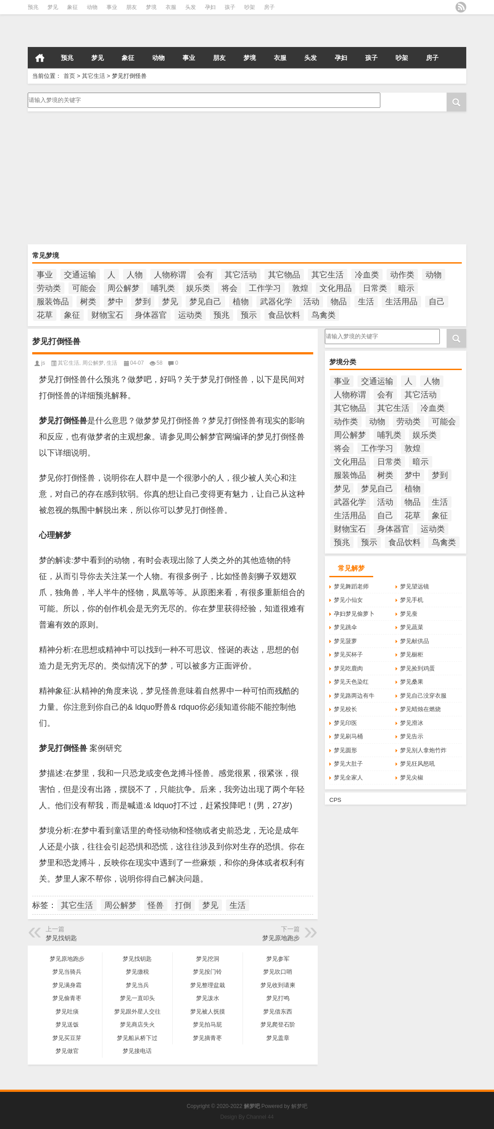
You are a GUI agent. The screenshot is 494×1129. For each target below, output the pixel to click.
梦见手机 (411, 599)
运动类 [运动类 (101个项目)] (190, 315)
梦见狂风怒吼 (417, 763)
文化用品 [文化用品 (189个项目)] (335, 288)
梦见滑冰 (411, 723)
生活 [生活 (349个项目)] (366, 301)
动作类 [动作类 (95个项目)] (402, 274)
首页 (40, 57)
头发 (190, 7)
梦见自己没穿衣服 (423, 695)
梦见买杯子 (348, 654)
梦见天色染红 (351, 681)
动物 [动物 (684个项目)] (434, 274)
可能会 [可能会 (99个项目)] (84, 288)
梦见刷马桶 (348, 736)
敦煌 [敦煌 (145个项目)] (300, 288)
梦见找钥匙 (61, 938)
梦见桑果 (411, 681)
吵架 (249, 7)
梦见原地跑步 (281, 938)
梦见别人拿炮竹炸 (423, 750)
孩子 (230, 7)
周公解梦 (93, 363)
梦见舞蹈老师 (351, 586)
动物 (92, 7)
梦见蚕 (408, 613)
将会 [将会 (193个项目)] (229, 288)
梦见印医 (345, 723)
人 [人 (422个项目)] (111, 274)
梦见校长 (345, 709)
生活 (111, 363)
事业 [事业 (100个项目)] (45, 274)
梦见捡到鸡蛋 (417, 668)
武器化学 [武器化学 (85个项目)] (276, 301)
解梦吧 (299, 1106)
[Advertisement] (247, 178)
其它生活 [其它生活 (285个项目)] (327, 274)
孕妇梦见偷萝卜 (354, 613)
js (43, 363)
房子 (269, 7)
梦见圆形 (345, 750)
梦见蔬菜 (411, 627)
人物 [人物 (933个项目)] (135, 274)
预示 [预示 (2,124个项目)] (249, 315)
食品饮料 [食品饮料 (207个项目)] (284, 315)
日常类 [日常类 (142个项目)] (375, 288)
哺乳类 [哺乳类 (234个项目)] (163, 288)
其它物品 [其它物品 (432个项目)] (284, 274)
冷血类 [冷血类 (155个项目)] (367, 274)
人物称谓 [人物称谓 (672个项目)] (170, 274)
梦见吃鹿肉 (348, 668)
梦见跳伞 (345, 627)
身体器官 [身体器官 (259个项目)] (151, 315)
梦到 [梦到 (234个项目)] (143, 301)
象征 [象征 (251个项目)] (72, 315)
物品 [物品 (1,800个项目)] (339, 301)
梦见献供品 (414, 641)
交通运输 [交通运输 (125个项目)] (80, 274)
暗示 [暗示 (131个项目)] (406, 288)
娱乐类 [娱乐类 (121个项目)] (198, 288)
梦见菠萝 (345, 641)
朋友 (131, 7)
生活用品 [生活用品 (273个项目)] (401, 301)
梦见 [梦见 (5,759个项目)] (170, 301)
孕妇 (210, 7)
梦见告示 (411, 736)
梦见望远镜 (414, 586)
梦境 (151, 7)
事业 (111, 7)
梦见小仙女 (348, 599)
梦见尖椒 (411, 777)
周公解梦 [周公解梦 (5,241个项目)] (123, 288)
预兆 (33, 7)
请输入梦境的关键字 (203, 100)
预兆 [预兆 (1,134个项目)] (221, 315)
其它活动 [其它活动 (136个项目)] (241, 274)
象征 (72, 7)
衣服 (171, 7)
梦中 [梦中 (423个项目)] (115, 301)
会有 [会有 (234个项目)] (205, 274)
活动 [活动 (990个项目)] (311, 301)
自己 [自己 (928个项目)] (437, 301)
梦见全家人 (348, 777)
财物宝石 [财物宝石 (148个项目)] (107, 315)
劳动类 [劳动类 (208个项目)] (49, 288)
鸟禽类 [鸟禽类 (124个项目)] (323, 315)
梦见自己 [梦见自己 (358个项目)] (205, 301)
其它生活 (93, 75)
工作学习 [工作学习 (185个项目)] (265, 288)
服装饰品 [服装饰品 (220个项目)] (53, 301)
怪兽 (156, 905)
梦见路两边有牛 (354, 695)
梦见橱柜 (411, 654)
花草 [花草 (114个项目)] (45, 315)
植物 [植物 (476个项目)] (241, 301)
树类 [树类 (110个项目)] (88, 301)
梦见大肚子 (348, 763)
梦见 (52, 7)
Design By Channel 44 (246, 1117)
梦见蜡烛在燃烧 (420, 709)
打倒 (183, 905)
